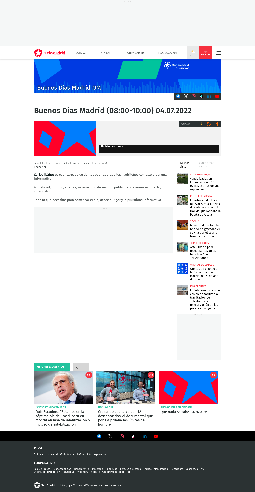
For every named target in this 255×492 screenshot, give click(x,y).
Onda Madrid (135, 53)
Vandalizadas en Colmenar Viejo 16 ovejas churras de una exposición (182, 178)
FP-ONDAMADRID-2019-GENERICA (65, 138)
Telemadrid (51, 454)
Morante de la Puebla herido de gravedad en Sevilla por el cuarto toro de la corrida (182, 225)
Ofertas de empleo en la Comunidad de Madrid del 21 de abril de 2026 (182, 268)
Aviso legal (82, 472)
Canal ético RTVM (195, 469)
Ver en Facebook (99, 437)
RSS (209, 124)
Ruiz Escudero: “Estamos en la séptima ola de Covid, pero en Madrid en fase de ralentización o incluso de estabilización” (63, 387)
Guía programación (96, 454)
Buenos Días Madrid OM (176, 407)
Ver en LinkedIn (144, 436)
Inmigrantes (198, 286)
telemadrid (45, 485)
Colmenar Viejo (200, 174)
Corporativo (44, 463)
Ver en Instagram (122, 436)
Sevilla (194, 221)
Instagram (194, 96)
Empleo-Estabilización (155, 469)
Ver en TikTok (133, 437)
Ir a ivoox (217, 124)
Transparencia (81, 469)
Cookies (95, 472)
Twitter (186, 96)
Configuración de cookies (116, 472)
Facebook (178, 96)
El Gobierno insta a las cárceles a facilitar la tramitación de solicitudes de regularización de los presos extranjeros (182, 290)
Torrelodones (199, 243)
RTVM (38, 448)
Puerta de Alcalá (201, 196)
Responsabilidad (62, 469)
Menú (218, 52)
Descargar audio (201, 124)
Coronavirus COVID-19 (51, 407)
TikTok (201, 96)
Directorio (97, 469)
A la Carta (107, 53)
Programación (167, 53)
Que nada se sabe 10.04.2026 (188, 387)
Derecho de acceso (130, 469)
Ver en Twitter (110, 437)
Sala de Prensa (42, 469)
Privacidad (68, 472)
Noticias (80, 53)
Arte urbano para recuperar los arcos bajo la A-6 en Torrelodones (182, 247)
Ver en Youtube (156, 436)
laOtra (80, 454)
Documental (106, 407)
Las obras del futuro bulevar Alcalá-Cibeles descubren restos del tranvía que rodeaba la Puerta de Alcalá (182, 200)
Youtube (217, 96)
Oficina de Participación (47, 472)
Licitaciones (176, 469)
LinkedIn (209, 96)
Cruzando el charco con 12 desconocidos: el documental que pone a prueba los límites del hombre (125, 387)
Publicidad (111, 469)
